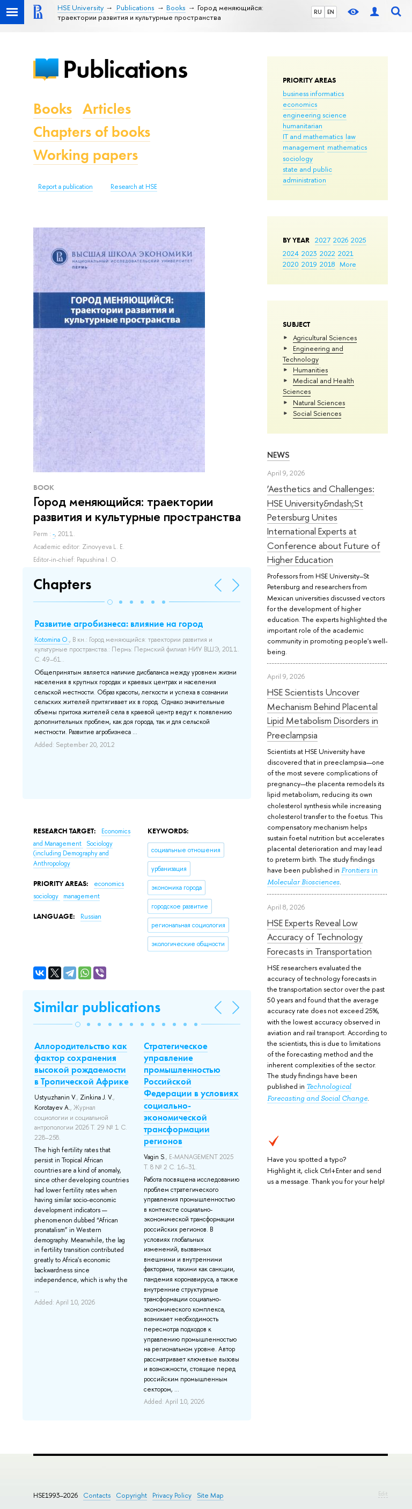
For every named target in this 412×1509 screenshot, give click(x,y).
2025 (358, 240)
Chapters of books (91, 131)
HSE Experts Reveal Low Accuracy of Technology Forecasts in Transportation (319, 937)
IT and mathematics (313, 136)
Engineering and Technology (313, 353)
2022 (327, 253)
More (348, 264)
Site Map (210, 1495)
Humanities (310, 370)
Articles (107, 108)
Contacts (97, 1495)
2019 (309, 264)
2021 (346, 253)
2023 (309, 253)
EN (330, 12)
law (350, 136)
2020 (291, 264)
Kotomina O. (51, 639)
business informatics (313, 93)
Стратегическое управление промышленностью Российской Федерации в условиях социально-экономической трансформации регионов (191, 1093)
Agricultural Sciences (325, 337)
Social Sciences (317, 413)
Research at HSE (134, 186)
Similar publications (96, 1007)
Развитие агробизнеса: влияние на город (118, 623)
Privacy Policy (172, 1495)
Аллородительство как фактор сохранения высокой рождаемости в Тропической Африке (81, 1063)
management (304, 147)
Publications (125, 69)
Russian (90, 916)
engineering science (315, 115)
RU (318, 12)
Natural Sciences (319, 402)
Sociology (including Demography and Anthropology (73, 853)
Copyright (131, 1495)
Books (52, 108)
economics (300, 104)
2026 (340, 240)
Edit (383, 1493)
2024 (291, 253)
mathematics (347, 147)
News (278, 454)
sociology (298, 158)
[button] (110, 602)
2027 (322, 240)
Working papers (85, 154)
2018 (327, 264)
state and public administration (307, 174)
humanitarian (302, 125)
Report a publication (65, 186)
